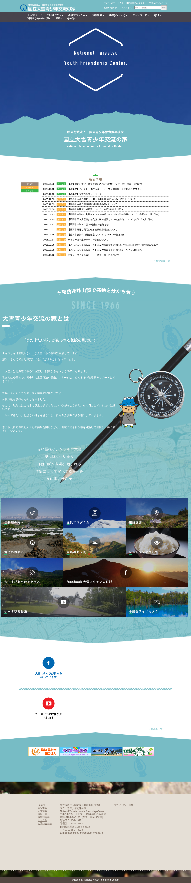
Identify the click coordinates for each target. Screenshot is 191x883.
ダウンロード (141, 15)
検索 (164, 8)
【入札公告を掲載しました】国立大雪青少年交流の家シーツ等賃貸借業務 (105, 250)
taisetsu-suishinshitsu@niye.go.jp (85, 833)
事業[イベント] (118, 15)
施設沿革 (42, 808)
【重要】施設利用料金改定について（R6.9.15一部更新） (96, 234)
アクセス (127, 8)
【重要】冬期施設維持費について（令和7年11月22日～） (97, 209)
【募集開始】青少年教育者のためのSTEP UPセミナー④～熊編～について (105, 184)
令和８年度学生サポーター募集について (88, 239)
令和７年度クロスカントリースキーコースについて (93, 255)
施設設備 (98, 15)
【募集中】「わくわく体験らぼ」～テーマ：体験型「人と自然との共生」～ (106, 189)
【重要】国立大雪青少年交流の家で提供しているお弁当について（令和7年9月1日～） (111, 219)
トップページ (34, 15)
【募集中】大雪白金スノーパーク (84, 194)
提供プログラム (77, 15)
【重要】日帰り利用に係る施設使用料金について (92, 229)
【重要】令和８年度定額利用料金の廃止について (92, 204)
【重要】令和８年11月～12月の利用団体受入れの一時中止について (102, 199)
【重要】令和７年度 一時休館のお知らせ (88, 224)
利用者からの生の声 (38, 18)
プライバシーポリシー (126, 805)
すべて (30, 184)
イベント (30, 191)
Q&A (157, 15)
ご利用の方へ (55, 15)
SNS (58, 18)
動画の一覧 (155, 729)
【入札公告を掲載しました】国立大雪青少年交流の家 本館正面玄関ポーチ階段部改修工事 (113, 244)
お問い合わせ (109, 8)
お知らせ (30, 187)
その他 (71, 18)
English (41, 805)
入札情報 (42, 811)
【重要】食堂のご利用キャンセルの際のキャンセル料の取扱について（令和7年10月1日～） (114, 214)
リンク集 (42, 820)
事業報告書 (44, 817)
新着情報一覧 (161, 261)
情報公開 (42, 814)
